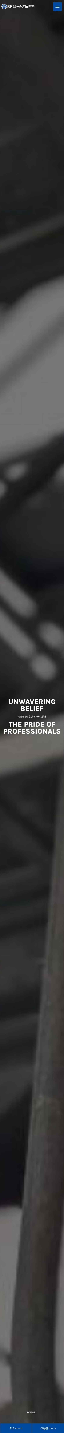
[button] (57, 6)
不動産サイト (48, 1428)
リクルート (16, 1428)
